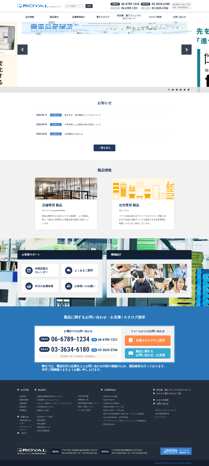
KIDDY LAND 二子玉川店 (113, 410)
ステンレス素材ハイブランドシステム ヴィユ (54, 403)
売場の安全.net (109, 424)
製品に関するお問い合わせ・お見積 (150, 353)
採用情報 (23, 403)
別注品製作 (41, 420)
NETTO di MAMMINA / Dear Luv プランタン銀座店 (123, 414)
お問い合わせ (179, 17)
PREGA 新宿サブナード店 (113, 407)
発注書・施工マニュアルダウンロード (129, 17)
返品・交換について (86, 407)
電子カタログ (102, 17)
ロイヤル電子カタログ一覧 (168, 393)
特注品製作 (41, 424)
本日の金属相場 (44, 286)
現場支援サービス (44, 427)
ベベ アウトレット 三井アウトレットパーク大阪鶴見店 (124, 421)
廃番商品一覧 (83, 400)
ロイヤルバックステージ (26, 428)
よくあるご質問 (83, 270)
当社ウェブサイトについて (165, 410)
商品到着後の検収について (88, 403)
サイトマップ (160, 417)
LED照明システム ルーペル (47, 400)
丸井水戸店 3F (108, 400)
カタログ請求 (155, 17)
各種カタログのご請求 (150, 340)
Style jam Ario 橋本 (110, 396)
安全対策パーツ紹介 (45, 417)
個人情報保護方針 (162, 414)
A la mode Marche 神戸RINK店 (115, 417)
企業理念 (23, 396)
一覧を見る (104, 148)
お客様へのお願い (84, 286)
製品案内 (54, 17)
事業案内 (23, 410)
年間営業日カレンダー (41, 270)
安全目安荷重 (83, 396)
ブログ (24, 433)
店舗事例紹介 (78, 17)
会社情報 (29, 17)
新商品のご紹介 (43, 410)
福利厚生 (23, 407)
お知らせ (25, 417)
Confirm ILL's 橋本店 (111, 403)
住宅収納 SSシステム (45, 407)
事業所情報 (24, 400)
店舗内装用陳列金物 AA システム (50, 396)
